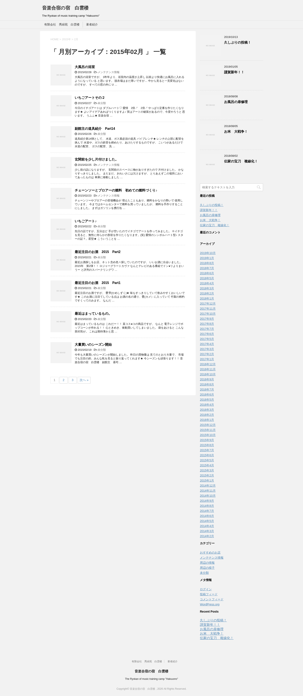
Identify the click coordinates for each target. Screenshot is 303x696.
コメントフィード (211, 599)
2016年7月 (207, 389)
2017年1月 (207, 359)
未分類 (102, 103)
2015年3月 (207, 470)
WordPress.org (209, 604)
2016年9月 (207, 379)
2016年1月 (207, 420)
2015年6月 (207, 455)
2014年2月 (207, 536)
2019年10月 (208, 253)
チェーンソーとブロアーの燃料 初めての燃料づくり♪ (116, 190)
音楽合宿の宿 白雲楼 (65, 8)
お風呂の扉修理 (236, 102)
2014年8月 (207, 505)
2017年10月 (208, 313)
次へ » (84, 380)
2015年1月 (207, 480)
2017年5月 (207, 339)
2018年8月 (207, 263)
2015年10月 (208, 435)
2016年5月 (207, 399)
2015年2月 (207, 475)
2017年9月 (207, 318)
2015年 (66, 39)
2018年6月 (207, 273)
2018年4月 (207, 283)
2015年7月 (207, 450)
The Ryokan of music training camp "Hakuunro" (151, 678)
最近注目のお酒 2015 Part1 (98, 283)
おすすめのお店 (210, 552)
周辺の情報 (207, 562)
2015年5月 (207, 460)
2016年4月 (207, 404)
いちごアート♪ (86, 221)
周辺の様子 (207, 567)
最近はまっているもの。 (93, 313)
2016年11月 (208, 369)
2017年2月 (207, 354)
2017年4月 (207, 344)
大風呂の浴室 (85, 67)
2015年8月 (207, 445)
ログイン (206, 589)
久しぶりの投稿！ (237, 42)
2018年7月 (207, 268)
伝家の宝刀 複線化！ (241, 161)
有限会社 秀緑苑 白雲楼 (62, 24)
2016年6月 (207, 394)
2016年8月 (207, 384)
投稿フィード (209, 594)
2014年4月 (207, 526)
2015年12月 (208, 425)
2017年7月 (207, 329)
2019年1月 (207, 258)
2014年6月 (207, 516)
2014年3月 (207, 531)
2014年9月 (207, 500)
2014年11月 (208, 490)
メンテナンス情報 (109, 72)
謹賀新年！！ (234, 72)
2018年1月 (207, 298)
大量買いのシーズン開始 (93, 344)
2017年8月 (207, 323)
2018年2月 (207, 293)
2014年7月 (207, 511)
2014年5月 (207, 521)
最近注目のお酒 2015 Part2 (98, 252)
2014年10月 (208, 495)
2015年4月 (207, 465)
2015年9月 (207, 440)
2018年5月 (207, 278)
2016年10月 (208, 374)
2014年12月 (208, 485)
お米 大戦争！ (236, 131)
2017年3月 (207, 349)
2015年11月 (208, 430)
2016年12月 (208, 364)
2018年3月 (207, 288)
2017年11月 (208, 308)
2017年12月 (208, 303)
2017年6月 (207, 334)
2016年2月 (207, 414)
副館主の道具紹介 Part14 (95, 128)
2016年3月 (207, 409)
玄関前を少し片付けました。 (96, 159)
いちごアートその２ (90, 97)
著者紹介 (92, 24)
